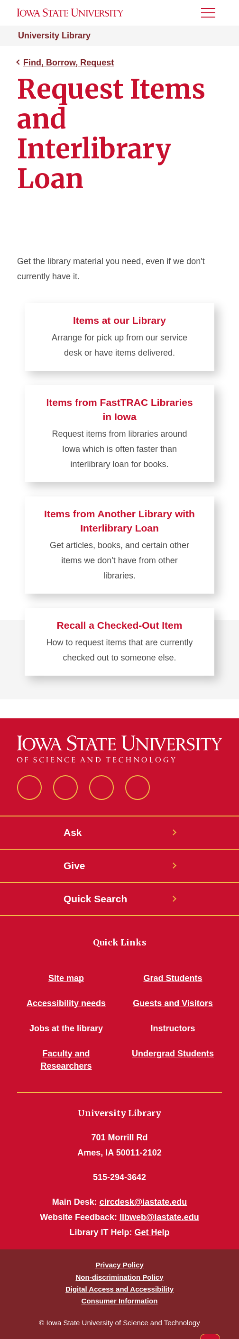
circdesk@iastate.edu (143, 1202)
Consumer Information (120, 1301)
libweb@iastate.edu (159, 1217)
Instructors (172, 1028)
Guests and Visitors (173, 1003)
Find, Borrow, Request (68, 62)
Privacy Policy (119, 1265)
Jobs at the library (66, 1028)
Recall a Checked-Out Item (120, 625)
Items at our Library (119, 320)
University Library (54, 35)
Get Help (152, 1232)
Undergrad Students (173, 1053)
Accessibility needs (66, 1003)
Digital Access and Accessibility (119, 1289)
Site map (66, 978)
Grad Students (172, 978)
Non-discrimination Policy (119, 1277)
